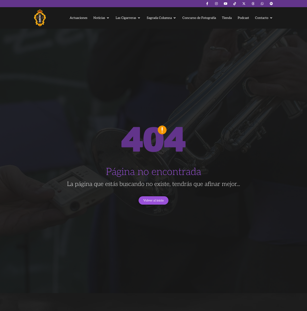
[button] (101, 18)
